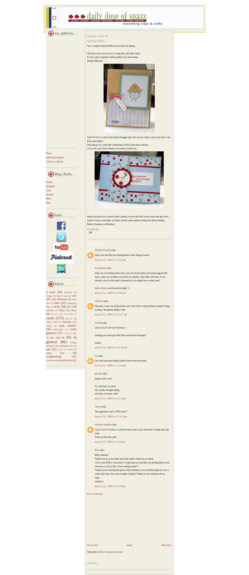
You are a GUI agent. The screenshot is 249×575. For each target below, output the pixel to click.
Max (57, 303)
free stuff (55, 337)
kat (96, 356)
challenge (66, 322)
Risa (97, 450)
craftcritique (58, 329)
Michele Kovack (103, 250)
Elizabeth (50, 186)
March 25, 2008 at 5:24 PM (110, 442)
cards (50, 318)
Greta (48, 190)
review (70, 349)
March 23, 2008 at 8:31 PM (110, 398)
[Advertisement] (56, 91)
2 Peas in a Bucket (54, 161)
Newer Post (92, 545)
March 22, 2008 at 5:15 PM (110, 260)
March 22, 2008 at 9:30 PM (110, 293)
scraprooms (51, 360)
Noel (48, 202)
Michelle (96, 137)
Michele (50, 194)
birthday (70, 314)
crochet (66, 333)
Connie (49, 182)
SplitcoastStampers (55, 157)
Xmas (74, 310)
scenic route (55, 353)
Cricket (98, 323)
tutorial (69, 360)
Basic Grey (62, 296)
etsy (75, 333)
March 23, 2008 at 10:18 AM (111, 347)
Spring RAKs (96, 41)
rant (48, 349)
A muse (51, 292)
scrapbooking (53, 356)
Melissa (111, 53)
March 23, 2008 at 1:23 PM (110, 365)
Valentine (50, 310)
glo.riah (98, 373)
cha (67, 318)
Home (129, 545)
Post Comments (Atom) (111, 552)
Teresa (98, 406)
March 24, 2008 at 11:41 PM (111, 416)
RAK (57, 306)
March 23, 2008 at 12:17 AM (111, 314)
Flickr (49, 153)
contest (49, 326)
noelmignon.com (66, 346)
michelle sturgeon (103, 424)
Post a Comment (95, 494)
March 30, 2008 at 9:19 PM (110, 486)
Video (62, 310)
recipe (60, 349)
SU (69, 306)
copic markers (67, 325)
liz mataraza (100, 268)
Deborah (99, 301)
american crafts (57, 314)
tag (60, 360)
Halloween (62, 299)
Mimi (48, 198)
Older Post (166, 545)
